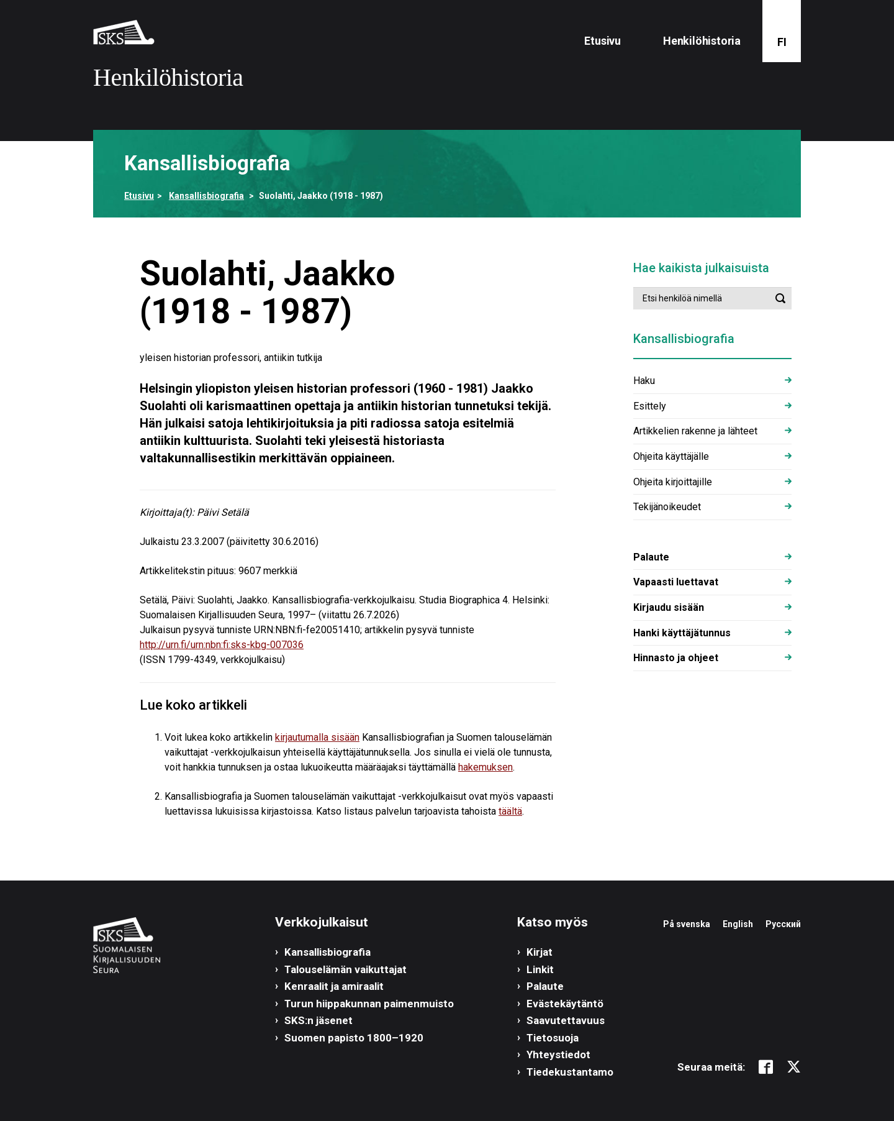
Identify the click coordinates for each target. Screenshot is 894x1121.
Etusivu (602, 40)
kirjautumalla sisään (317, 737)
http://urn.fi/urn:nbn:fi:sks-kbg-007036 (222, 645)
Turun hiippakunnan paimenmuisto (369, 1003)
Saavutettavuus (565, 1020)
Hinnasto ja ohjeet (675, 658)
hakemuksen (485, 767)
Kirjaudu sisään (668, 607)
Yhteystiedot (558, 1054)
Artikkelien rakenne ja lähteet (695, 431)
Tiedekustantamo (569, 1072)
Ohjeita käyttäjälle (671, 456)
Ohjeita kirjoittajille (672, 482)
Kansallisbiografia (206, 196)
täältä (510, 811)
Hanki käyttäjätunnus (682, 633)
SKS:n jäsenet (318, 1020)
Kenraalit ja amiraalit (334, 986)
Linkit (540, 969)
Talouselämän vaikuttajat (345, 969)
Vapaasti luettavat (675, 582)
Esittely (649, 406)
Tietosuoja (552, 1038)
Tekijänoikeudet (667, 507)
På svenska (686, 924)
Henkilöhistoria (702, 40)
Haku (644, 381)
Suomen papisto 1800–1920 (353, 1038)
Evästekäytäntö (564, 1003)
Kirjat (539, 952)
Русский (783, 924)
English (738, 924)
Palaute (651, 557)
